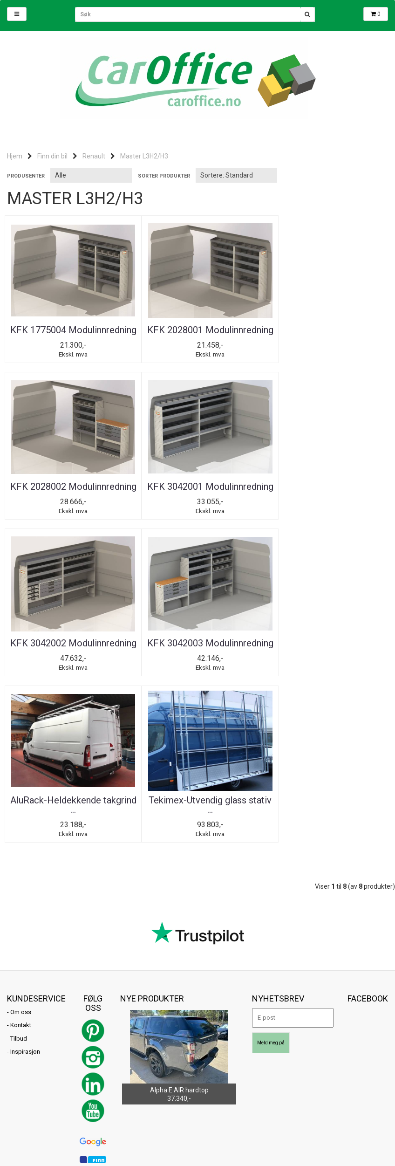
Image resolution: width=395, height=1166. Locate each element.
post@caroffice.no (32, 1093)
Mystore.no (115, 1106)
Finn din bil (52, 156)
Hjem (14, 156)
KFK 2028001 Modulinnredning (197, 334)
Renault (93, 156)
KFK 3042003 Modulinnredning (326, 501)
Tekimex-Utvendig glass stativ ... (197, 667)
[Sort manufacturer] (91, 175)
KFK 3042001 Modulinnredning (69, 501)
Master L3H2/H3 (144, 156)
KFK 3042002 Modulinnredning (197, 501)
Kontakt (20, 888)
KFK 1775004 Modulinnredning (69, 334)
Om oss (20, 874)
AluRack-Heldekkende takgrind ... (68, 667)
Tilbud (18, 901)
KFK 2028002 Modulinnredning (326, 334)
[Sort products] (236, 175)
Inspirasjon (25, 914)
